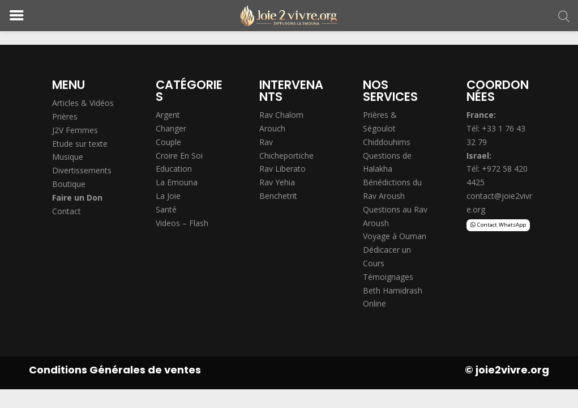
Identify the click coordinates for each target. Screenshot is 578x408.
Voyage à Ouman (394, 236)
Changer (171, 128)
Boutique (68, 183)
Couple (168, 142)
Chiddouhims (386, 142)
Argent (168, 114)
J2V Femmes (75, 130)
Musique (67, 156)
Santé (166, 209)
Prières (65, 116)
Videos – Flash (182, 223)
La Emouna (177, 182)
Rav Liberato (282, 168)
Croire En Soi (179, 155)
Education (174, 168)
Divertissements (82, 170)
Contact (66, 211)
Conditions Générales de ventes (115, 370)
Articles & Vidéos (83, 102)
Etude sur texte (80, 143)
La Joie (168, 195)
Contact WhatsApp (501, 224)
